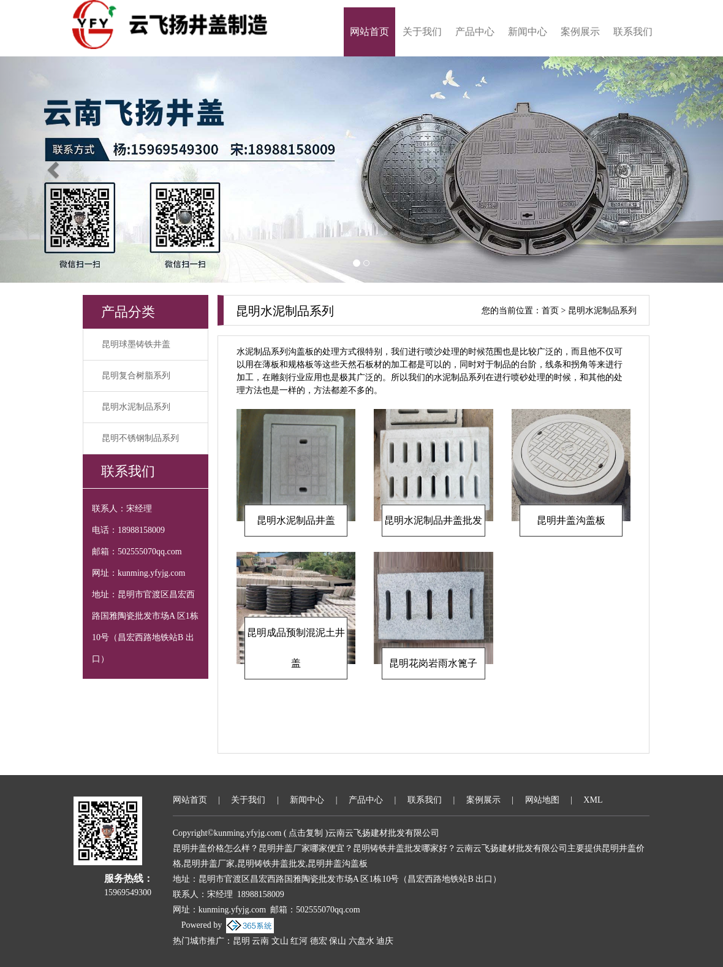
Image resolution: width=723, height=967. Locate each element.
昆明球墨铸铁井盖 (136, 344)
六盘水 (361, 941)
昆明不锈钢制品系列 (140, 438)
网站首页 (369, 31)
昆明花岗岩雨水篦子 (433, 663)
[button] (54, 169)
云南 (260, 941)
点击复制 (306, 833)
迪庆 (384, 941)
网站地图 (542, 800)
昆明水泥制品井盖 (296, 520)
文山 (280, 941)
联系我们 (633, 31)
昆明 (241, 941)
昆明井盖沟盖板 (571, 520)
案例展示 (580, 31)
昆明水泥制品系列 (136, 406)
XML (592, 800)
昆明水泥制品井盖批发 (433, 520)
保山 (337, 941)
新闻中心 (527, 31)
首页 (550, 310)
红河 (299, 941)
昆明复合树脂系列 (136, 375)
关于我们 (422, 31)
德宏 (318, 941)
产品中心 (474, 31)
